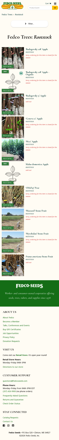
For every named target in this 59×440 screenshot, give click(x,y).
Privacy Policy (9, 337)
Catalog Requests (10, 417)
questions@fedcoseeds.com (15, 381)
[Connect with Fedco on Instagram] (8, 425)
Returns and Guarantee (13, 399)
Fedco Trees (7, 14)
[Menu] (55, 3)
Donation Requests (11, 341)
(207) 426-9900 (9, 391)
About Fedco (8, 317)
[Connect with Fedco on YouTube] (13, 425)
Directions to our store (13, 367)
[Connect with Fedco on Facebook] (4, 425)
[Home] (12, 5)
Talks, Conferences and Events (16, 325)
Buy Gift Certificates (12, 329)
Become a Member (11, 321)
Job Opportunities (11, 333)
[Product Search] (40, 8)
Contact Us (8, 421)
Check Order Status (11, 403)
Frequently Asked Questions (15, 395)
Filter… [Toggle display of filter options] (29, 23)
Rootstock (19, 14)
